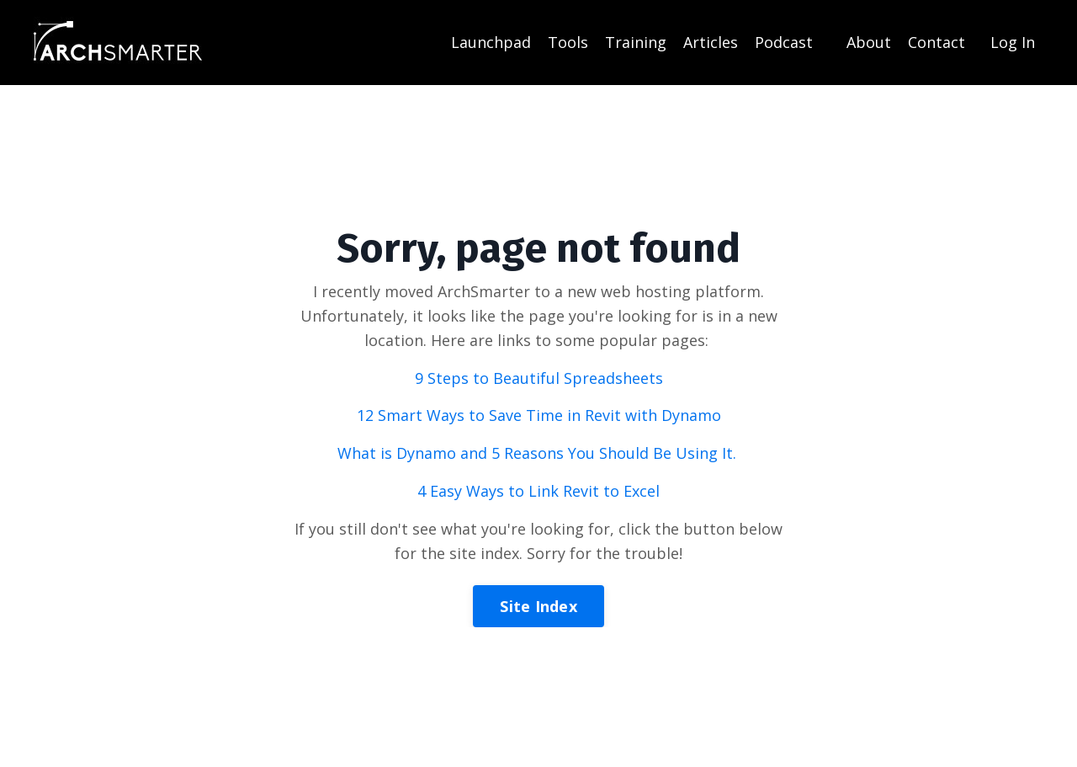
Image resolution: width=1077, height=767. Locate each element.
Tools (568, 42)
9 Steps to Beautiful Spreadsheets (539, 378)
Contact (936, 42)
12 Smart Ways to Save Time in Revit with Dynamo (539, 415)
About (868, 42)
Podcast (784, 42)
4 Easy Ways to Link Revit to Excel (538, 491)
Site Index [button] (538, 606)
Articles (710, 42)
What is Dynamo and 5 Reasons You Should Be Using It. (538, 453)
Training (635, 42)
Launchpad (491, 42)
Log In (1012, 42)
